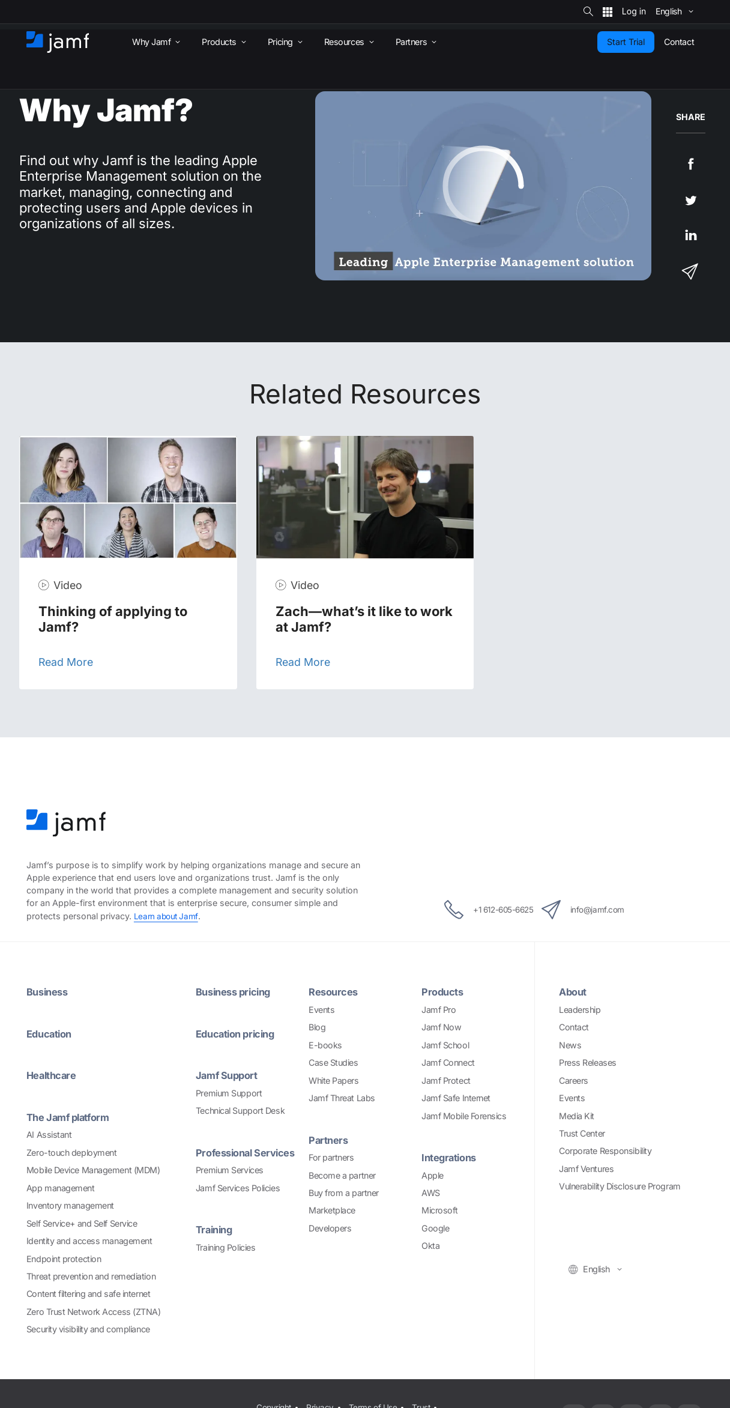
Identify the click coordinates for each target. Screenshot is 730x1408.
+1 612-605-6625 (478, 909)
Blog (317, 1027)
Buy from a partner (344, 1192)
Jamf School (445, 1044)
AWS (430, 1192)
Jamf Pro (438, 1009)
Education (51, 1033)
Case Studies (333, 1062)
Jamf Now (441, 1027)
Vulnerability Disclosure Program (620, 1186)
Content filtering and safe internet (88, 1293)
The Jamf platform (71, 1116)
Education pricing (238, 1033)
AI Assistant (49, 1134)
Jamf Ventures (586, 1168)
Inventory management (70, 1205)
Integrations (451, 1156)
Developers (330, 1227)
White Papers (334, 1080)
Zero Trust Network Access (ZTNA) (93, 1311)
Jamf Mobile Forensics (464, 1115)
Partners (329, 1139)
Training (216, 1228)
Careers (573, 1080)
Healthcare (53, 1074)
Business (49, 991)
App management (60, 1187)
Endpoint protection (63, 1257)
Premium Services (230, 1169)
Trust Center (582, 1133)
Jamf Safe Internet (455, 1098)
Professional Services (250, 1152)
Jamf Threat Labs (342, 1098)
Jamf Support (229, 1074)
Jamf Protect (446, 1080)
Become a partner (342, 1175)
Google (435, 1227)
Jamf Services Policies (238, 1187)
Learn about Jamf (167, 916)
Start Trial (626, 42)
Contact (574, 1027)
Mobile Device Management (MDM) (93, 1169)
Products (443, 991)
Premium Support (229, 1092)
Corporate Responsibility (605, 1151)
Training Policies (225, 1246)
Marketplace (332, 1210)
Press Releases (588, 1062)
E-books (325, 1044)
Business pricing (237, 991)
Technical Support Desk (240, 1110)
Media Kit (576, 1115)
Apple (432, 1175)
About (574, 991)
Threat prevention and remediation (90, 1276)
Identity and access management (89, 1240)
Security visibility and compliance (88, 1328)
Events (321, 1009)
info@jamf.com (595, 909)
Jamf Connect (448, 1062)
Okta (430, 1245)
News (570, 1044)
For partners (331, 1157)
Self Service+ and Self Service (81, 1222)
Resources (335, 991)
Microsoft (439, 1210)
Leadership (580, 1009)
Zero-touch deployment (71, 1151)
